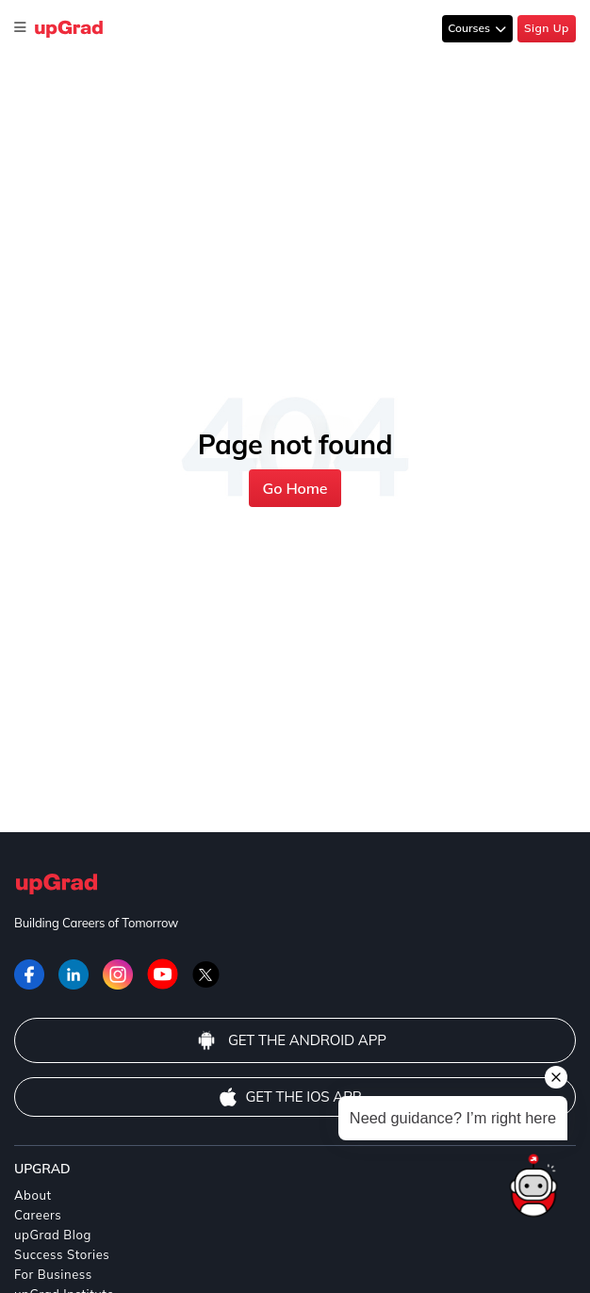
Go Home (295, 488)
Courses (470, 28)
